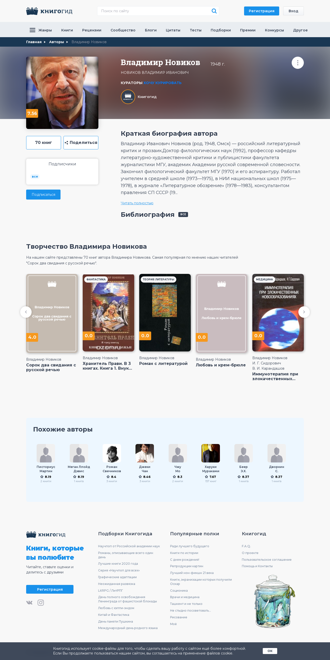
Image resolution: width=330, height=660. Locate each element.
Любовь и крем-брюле (221, 365)
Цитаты (173, 30)
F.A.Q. (246, 546)
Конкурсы (274, 30)
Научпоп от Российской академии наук (129, 546)
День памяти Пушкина (115, 621)
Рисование (178, 617)
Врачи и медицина (184, 597)
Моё (173, 624)
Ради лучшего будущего (189, 546)
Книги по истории (184, 553)
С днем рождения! (184, 559)
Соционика (179, 590)
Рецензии (91, 30)
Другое (300, 30)
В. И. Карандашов (268, 368)
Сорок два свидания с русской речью (51, 367)
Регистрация (261, 11)
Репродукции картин (186, 566)
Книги (67, 30)
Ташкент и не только (186, 604)
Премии (248, 30)
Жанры (41, 30)
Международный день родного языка (128, 628)
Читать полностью (137, 203)
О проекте (250, 553)
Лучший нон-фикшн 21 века (192, 573)
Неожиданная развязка (116, 584)
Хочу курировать (162, 83)
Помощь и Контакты (257, 566)
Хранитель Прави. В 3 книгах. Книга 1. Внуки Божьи (107, 366)
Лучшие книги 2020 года (118, 563)
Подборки (221, 30)
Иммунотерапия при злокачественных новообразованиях (275, 376)
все (35, 176)
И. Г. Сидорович (266, 363)
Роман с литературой (163, 363)
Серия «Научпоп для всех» (119, 570)
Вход (293, 11)
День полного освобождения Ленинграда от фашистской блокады (127, 599)
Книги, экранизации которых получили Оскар (201, 582)
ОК (269, 651)
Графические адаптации (117, 577)
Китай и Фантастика (113, 615)
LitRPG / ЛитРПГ (110, 590)
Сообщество (123, 30)
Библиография (148, 215)
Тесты (195, 30)
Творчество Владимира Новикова (86, 246)
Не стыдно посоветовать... (190, 610)
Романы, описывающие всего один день (125, 555)
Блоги (151, 30)
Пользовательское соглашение (267, 559)
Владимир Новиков (43, 359)
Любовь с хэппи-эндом (116, 608)
